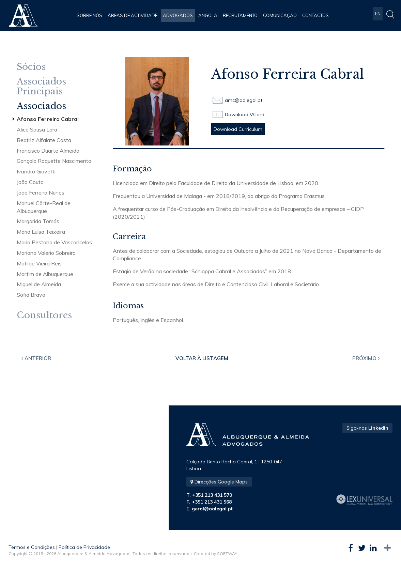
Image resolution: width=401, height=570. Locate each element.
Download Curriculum (238, 129)
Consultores (44, 315)
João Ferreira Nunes (40, 192)
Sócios (31, 67)
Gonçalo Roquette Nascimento (54, 160)
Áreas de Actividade (132, 15)
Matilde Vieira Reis (39, 263)
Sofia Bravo (31, 294)
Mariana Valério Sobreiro (46, 252)
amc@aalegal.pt (243, 100)
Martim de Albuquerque (45, 274)
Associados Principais (41, 86)
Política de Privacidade (84, 547)
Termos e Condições (32, 547)
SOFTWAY (227, 553)
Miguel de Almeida (39, 284)
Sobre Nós (89, 15)
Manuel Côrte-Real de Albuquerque (44, 207)
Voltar (201, 358)
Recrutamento (240, 15)
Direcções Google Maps (219, 482)
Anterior (36, 358)
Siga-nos (367, 428)
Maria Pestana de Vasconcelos (54, 242)
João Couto (30, 182)
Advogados (178, 15)
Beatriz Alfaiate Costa (44, 140)
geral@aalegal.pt (212, 509)
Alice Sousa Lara (37, 129)
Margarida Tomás (38, 221)
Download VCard (244, 114)
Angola (207, 15)
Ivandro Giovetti (36, 171)
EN (378, 15)
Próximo (366, 358)
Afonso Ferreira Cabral (48, 118)
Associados (41, 106)
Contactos (315, 15)
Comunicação (280, 15)
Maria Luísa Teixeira (41, 231)
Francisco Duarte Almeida (48, 150)
